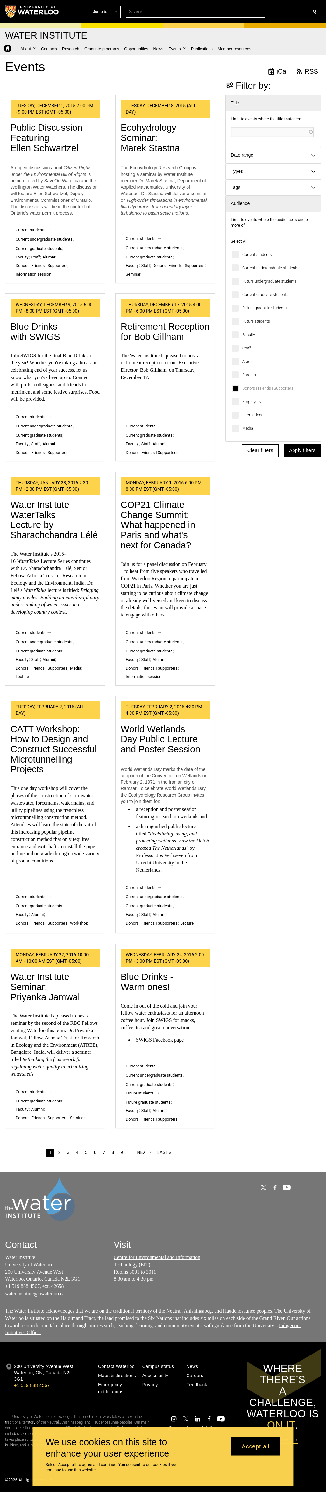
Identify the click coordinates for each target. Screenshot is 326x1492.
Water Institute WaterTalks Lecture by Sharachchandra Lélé (54, 520)
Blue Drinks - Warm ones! (147, 982)
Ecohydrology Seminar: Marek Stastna (150, 138)
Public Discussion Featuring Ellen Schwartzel (46, 138)
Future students (256, 321)
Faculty (248, 334)
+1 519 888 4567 (32, 1385)
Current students (257, 254)
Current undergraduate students (270, 267)
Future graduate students (264, 308)
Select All (239, 241)
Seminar (133, 274)
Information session (33, 274)
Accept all (256, 1446)
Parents (249, 374)
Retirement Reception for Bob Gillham (165, 331)
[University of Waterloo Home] (32, 11)
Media (247, 428)
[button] (269, 12)
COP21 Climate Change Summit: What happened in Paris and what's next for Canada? (158, 525)
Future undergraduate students (269, 281)
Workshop (79, 923)
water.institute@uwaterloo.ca (35, 1293)
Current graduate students (265, 294)
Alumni (248, 361)
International (253, 414)
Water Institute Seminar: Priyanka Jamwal (45, 987)
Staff (246, 348)
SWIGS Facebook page (160, 1040)
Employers (251, 401)
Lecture (22, 676)
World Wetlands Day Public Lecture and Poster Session (160, 739)
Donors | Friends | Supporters (267, 388)
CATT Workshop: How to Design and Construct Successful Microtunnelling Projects (54, 749)
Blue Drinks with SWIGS (35, 331)
